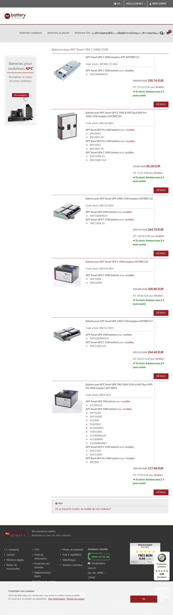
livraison (160, 87)
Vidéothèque (69, 559)
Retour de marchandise (13, 567)
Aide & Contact (135, 3)
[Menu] (168, 554)
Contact (10, 554)
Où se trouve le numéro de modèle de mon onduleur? (83, 508)
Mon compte (157, 3)
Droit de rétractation (40, 556)
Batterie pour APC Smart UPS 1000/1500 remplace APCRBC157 (119, 321)
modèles (129, 70)
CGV (36, 549)
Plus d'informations (56, 599)
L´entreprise (12, 549)
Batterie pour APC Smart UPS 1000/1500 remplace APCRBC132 (119, 198)
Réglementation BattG (42, 574)
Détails (161, 104)
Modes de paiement (73, 549)
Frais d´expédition (72, 554)
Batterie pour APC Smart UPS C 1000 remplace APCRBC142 (117, 261)
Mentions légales (15, 559)
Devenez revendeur (73, 565)
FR (118, 3)
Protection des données (42, 565)
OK (143, 599)
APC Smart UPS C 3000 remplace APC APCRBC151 (112, 57)
